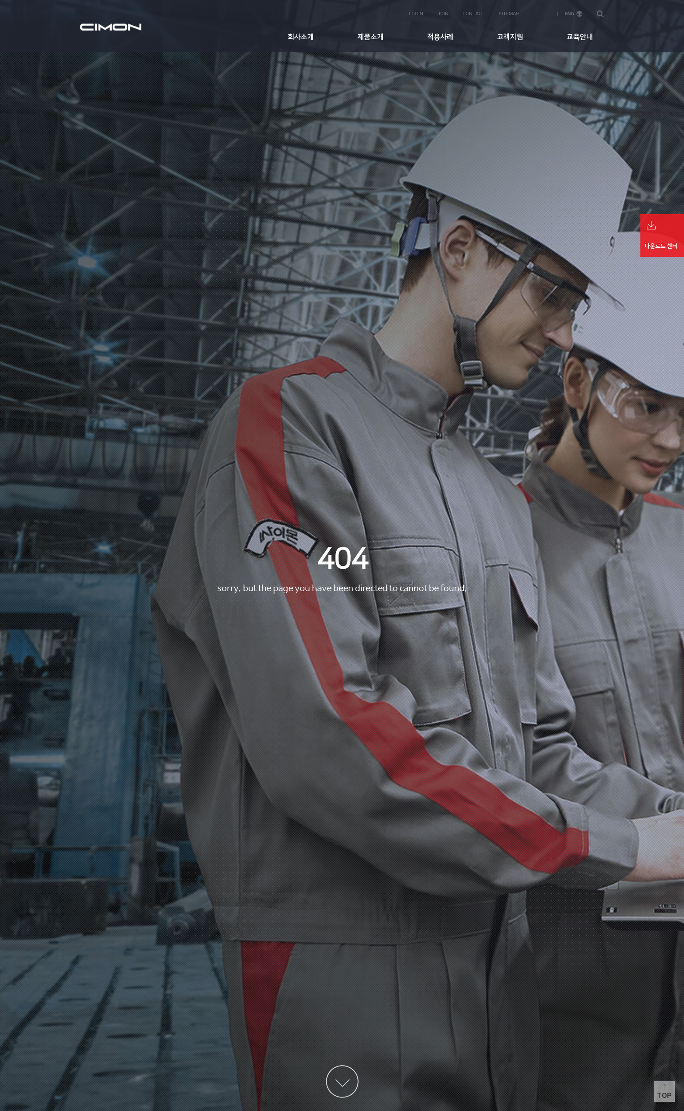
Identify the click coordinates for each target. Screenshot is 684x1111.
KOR (542, 14)
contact (473, 14)
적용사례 (440, 37)
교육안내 (580, 37)
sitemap (509, 14)
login (416, 14)
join (442, 14)
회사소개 (300, 37)
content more (342, 1081)
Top (664, 1095)
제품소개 (370, 37)
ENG (573, 14)
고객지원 (510, 37)
